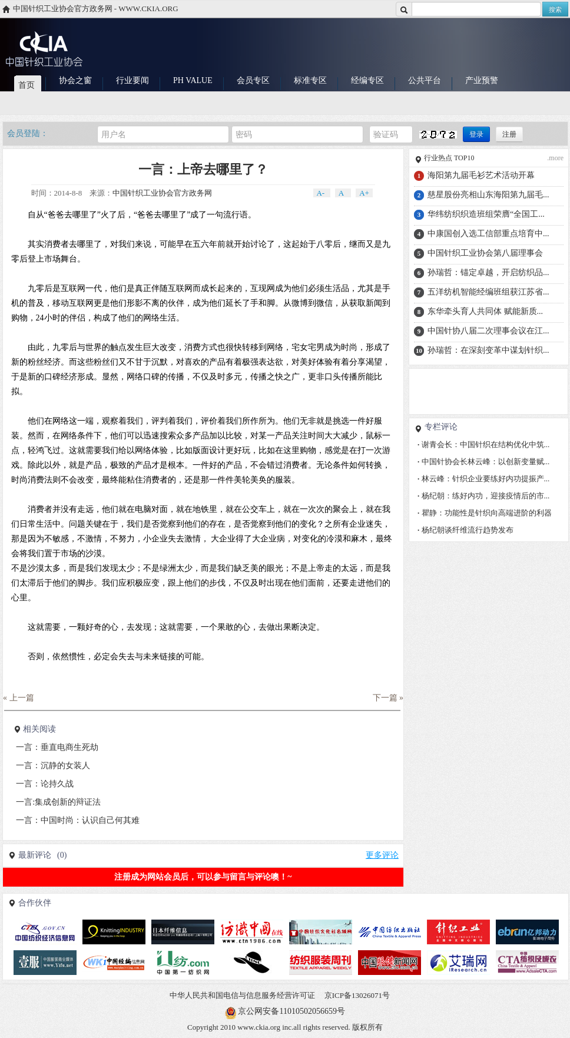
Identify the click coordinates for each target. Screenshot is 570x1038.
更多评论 (382, 855)
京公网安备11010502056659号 (291, 1011)
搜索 (555, 9)
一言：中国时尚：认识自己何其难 (78, 820)
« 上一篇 (18, 697)
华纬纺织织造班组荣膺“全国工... (486, 214)
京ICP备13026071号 (357, 995)
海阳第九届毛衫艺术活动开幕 (481, 175)
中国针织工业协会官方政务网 (162, 193)
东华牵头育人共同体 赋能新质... (485, 311)
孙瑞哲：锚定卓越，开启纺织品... (488, 272)
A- (321, 193)
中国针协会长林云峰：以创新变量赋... (483, 461)
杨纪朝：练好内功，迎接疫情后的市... (483, 495)
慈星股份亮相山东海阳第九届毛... (488, 194)
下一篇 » (388, 697)
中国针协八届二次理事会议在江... (488, 330)
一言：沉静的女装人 (53, 765)
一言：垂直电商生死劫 (57, 747)
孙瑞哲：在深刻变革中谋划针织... (488, 350)
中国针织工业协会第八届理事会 (485, 253)
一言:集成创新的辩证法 (58, 802)
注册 (509, 134)
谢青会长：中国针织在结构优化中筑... (483, 444)
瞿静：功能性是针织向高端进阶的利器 (484, 512)
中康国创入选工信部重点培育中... (488, 233)
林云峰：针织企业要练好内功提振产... (483, 478)
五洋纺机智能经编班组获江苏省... (488, 291)
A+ (364, 193)
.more (555, 158)
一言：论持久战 (45, 783)
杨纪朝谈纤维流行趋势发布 (465, 529)
